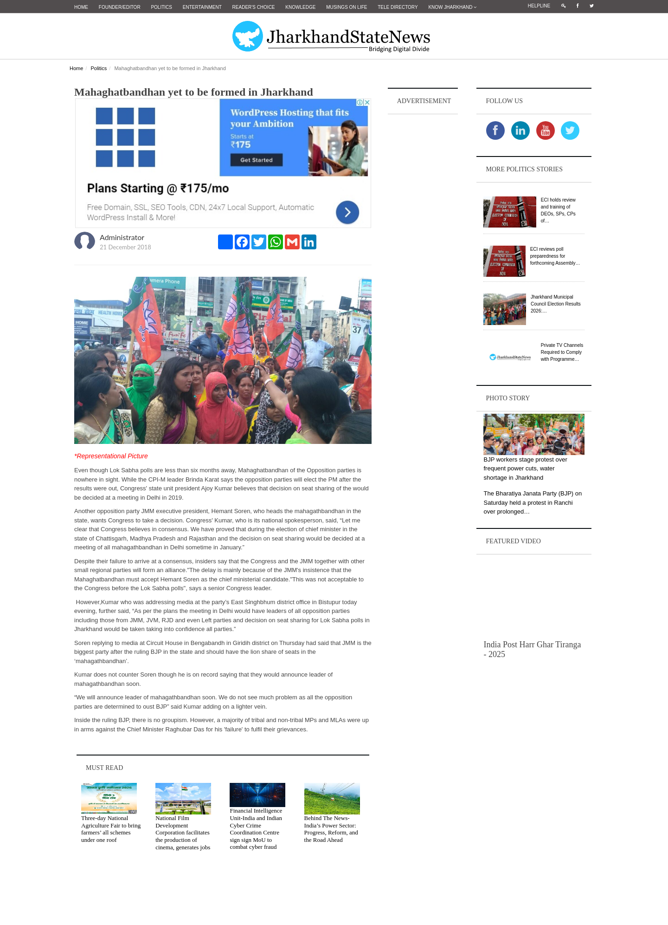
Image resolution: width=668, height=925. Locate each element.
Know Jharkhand (452, 7)
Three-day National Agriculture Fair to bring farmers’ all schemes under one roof (111, 828)
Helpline (539, 5)
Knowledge (300, 7)
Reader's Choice (253, 7)
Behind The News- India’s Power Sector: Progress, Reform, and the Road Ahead (331, 828)
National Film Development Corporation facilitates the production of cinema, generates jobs (182, 832)
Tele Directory (398, 7)
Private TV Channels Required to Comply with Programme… (562, 352)
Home (81, 7)
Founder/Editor (120, 7)
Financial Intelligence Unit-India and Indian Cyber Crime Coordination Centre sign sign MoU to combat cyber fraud (256, 828)
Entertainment (202, 7)
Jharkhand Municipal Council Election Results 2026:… (556, 303)
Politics (161, 7)
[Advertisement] (423, 256)
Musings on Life (346, 7)
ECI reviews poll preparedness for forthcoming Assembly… (555, 256)
